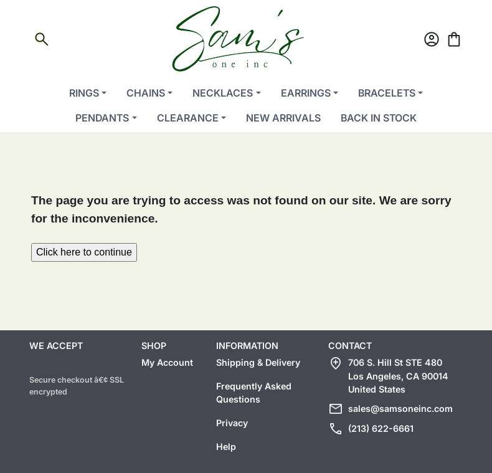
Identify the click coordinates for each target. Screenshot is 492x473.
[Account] (431, 41)
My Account (167, 362)
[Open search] (41, 41)
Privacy (232, 423)
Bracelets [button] (386, 93)
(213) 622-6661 (381, 428)
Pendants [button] (102, 118)
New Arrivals (283, 118)
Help (226, 446)
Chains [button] (145, 93)
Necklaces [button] (222, 93)
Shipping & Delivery (258, 362)
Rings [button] (84, 93)
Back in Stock (379, 118)
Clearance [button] (188, 118)
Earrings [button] (306, 93)
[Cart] (454, 41)
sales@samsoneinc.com (400, 408)
